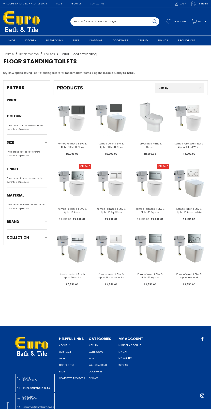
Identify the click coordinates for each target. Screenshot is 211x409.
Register (199, 3)
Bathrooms (96, 351)
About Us (76, 3)
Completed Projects (72, 378)
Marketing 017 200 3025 (27, 398)
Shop (62, 358)
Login (180, 3)
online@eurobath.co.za (33, 388)
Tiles (91, 358)
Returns (123, 364)
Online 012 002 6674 (27, 379)
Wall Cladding (98, 365)
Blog (59, 3)
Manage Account (130, 345)
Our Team (65, 351)
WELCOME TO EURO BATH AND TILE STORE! (25, 3)
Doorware (95, 371)
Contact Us (97, 3)
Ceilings (93, 378)
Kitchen (93, 345)
